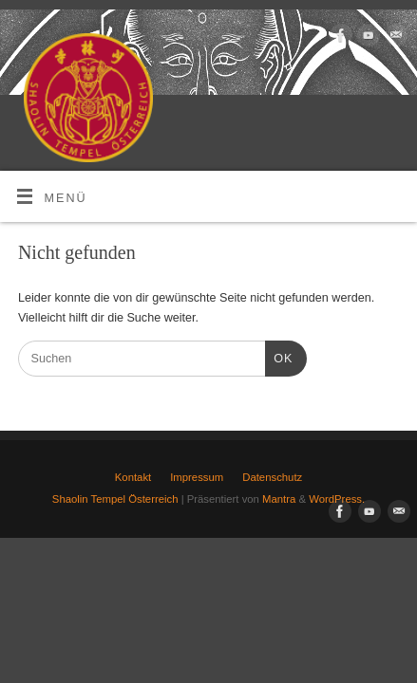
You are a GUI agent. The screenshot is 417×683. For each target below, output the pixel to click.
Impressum (196, 477)
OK (279, 356)
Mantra (278, 499)
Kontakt (133, 477)
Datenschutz (272, 477)
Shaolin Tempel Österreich (115, 499)
